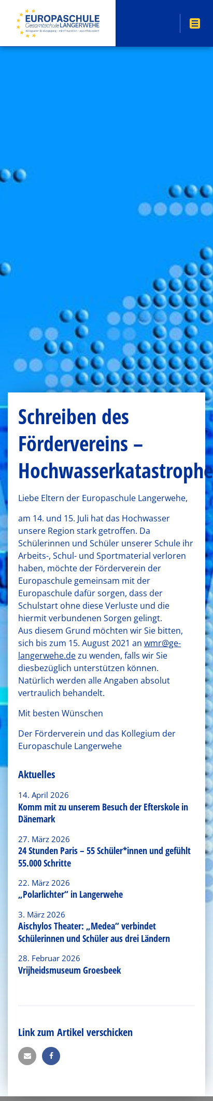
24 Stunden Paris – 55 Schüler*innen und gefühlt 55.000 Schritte (104, 856)
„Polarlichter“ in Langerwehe (70, 894)
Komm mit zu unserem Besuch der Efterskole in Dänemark (103, 813)
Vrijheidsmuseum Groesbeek (69, 970)
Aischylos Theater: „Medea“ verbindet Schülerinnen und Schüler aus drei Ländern (94, 932)
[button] (27, 1056)
